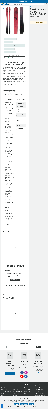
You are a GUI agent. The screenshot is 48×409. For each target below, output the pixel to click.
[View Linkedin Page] (26, 376)
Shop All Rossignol (7, 87)
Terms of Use (38, 385)
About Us (38, 391)
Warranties (14, 395)
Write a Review (14, 279)
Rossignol (32, 6)
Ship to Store (27, 391)
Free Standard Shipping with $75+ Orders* (24, 1)
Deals (2, 385)
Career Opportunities (40, 393)
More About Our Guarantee (10, 373)
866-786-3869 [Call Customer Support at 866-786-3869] (38, 375)
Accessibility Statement (41, 395)
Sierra (9, 57)
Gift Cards (3, 393)
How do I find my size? (9, 48)
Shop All (5, 88)
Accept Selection (24, 404)
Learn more (19, 294)
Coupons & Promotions (6, 391)
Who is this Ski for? (8, 42)
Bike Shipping (27, 389)
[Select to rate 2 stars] (12, 276)
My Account (15, 389)
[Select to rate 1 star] (9, 276)
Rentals (2, 395)
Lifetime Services (16, 393)
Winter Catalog (4, 389)
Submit (38, 346)
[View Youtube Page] (22, 376)
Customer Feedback (40, 389)
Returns (25, 387)
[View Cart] (46, 4)
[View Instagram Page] (26, 372)
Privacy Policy (39, 387)
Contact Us (14, 387)
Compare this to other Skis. (10, 39)
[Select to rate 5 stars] (20, 276)
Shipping (26, 393)
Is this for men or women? (10, 51)
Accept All (16, 404)
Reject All (32, 404)
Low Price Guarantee (17, 391)
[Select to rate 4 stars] (17, 276)
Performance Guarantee (29, 385)
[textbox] (14, 292)
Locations (14, 385)
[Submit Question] (24, 55)
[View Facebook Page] (22, 372)
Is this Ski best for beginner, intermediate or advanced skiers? (14, 45)
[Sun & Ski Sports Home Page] (4, 4)
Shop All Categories (5, 387)
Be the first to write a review (34, 16)
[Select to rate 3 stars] (14, 276)
